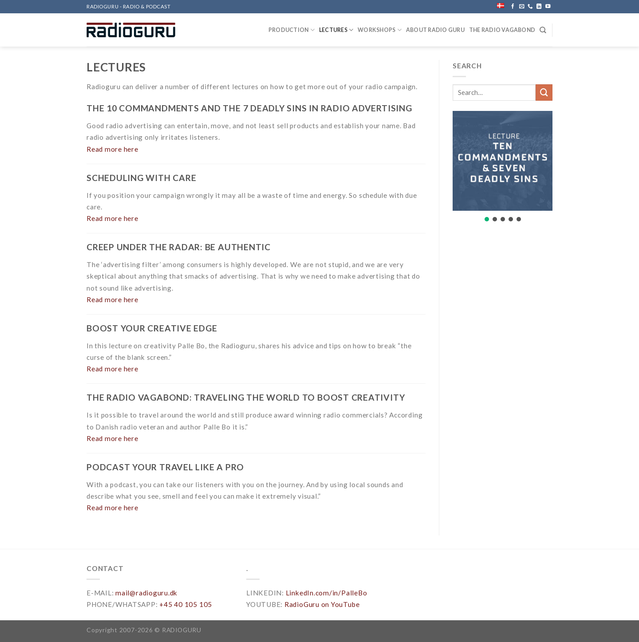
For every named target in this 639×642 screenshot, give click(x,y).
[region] (502, 173)
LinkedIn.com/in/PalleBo (326, 593)
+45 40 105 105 (185, 604)
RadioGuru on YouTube (321, 604)
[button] (502, 161)
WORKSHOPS (380, 30)
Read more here (112, 149)
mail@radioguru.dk (146, 593)
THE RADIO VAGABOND (502, 30)
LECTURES (336, 30)
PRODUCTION (291, 30)
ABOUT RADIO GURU (435, 30)
